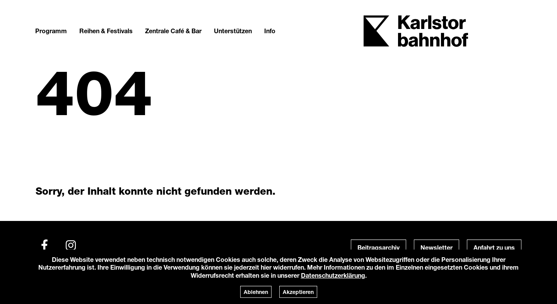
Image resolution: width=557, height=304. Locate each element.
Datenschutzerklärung (333, 275)
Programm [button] (51, 30)
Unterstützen (233, 30)
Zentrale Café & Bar (173, 30)
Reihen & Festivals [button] (106, 30)
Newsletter (436, 247)
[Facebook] (44, 245)
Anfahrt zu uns (494, 247)
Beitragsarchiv (378, 247)
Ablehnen (256, 292)
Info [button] (269, 30)
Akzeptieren (298, 292)
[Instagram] (71, 245)
